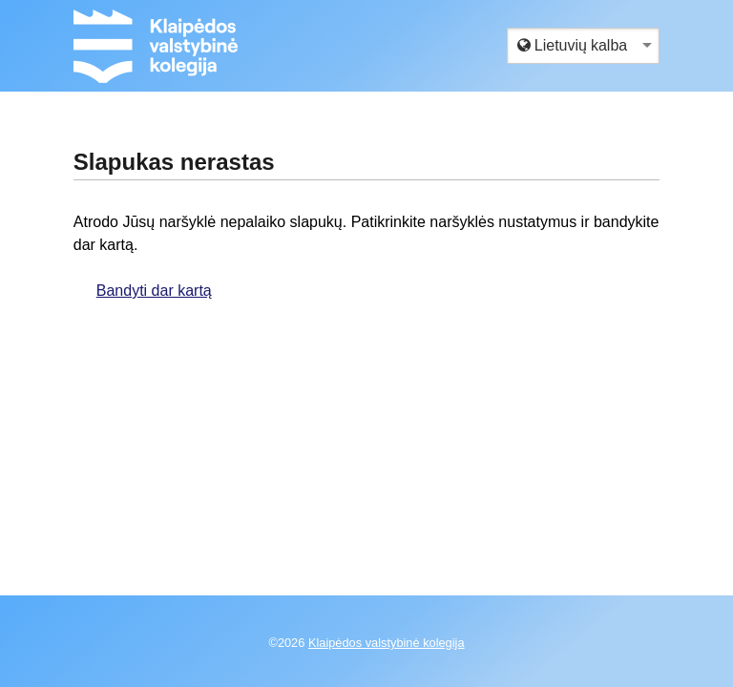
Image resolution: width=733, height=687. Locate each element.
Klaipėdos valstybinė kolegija (386, 642)
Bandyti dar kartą (154, 290)
